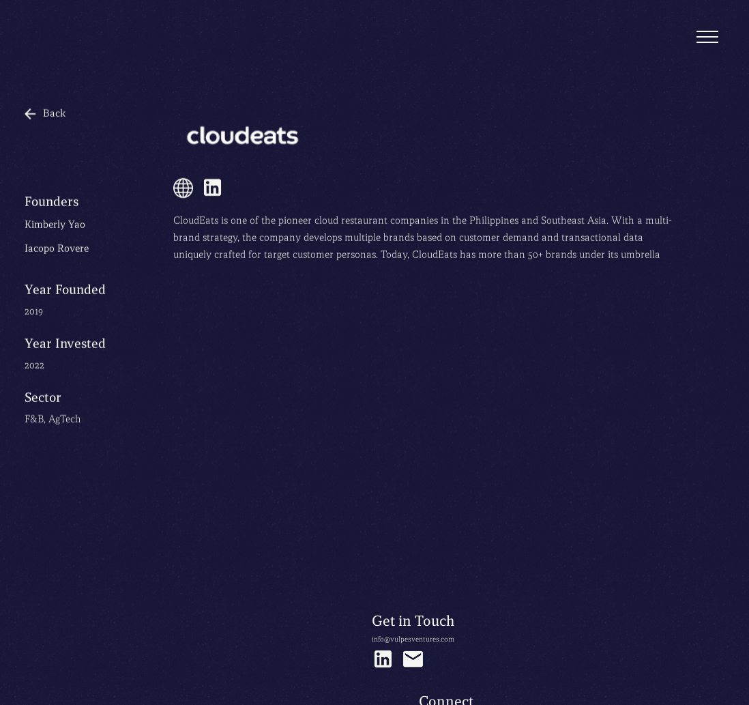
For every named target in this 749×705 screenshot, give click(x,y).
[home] (59, 15)
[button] (707, 37)
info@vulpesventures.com (413, 639)
